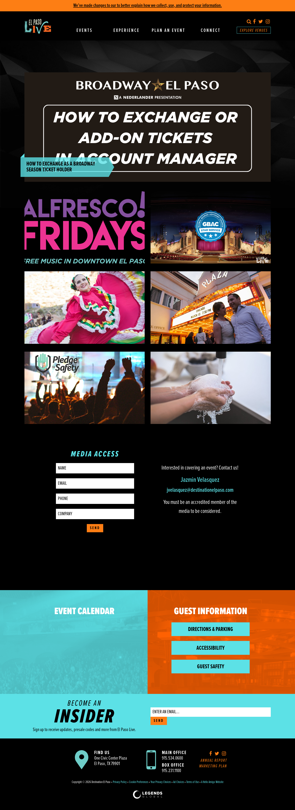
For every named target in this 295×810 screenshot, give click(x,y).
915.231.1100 (171, 771)
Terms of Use (192, 782)
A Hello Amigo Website (212, 782)
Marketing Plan (213, 766)
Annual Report (214, 760)
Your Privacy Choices (161, 782)
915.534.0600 (172, 758)
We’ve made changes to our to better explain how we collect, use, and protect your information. (147, 5)
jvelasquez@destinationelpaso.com (200, 490)
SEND (159, 720)
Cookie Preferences (138, 782)
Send (95, 528)
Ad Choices (178, 782)
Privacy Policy (120, 782)
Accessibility (210, 648)
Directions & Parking (210, 629)
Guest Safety (210, 667)
